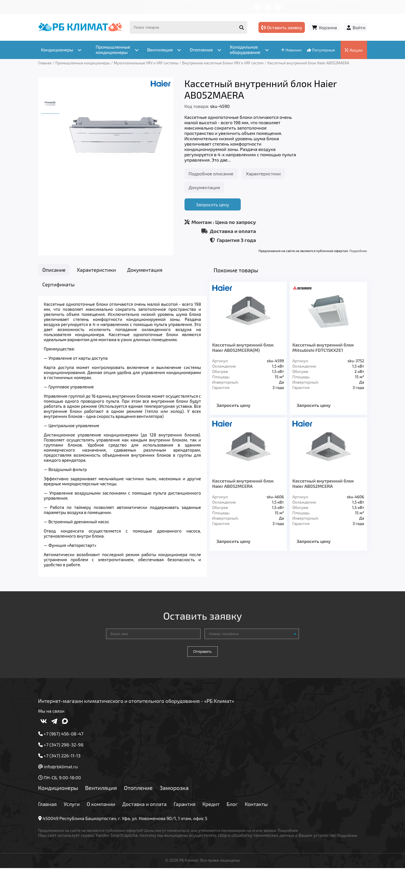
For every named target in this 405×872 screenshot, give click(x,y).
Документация (204, 187)
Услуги (70, 7)
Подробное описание (211, 173)
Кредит (191, 7)
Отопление (138, 791)
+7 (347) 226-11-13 (348, 7)
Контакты (230, 7)
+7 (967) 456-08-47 (306, 7)
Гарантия (168, 7)
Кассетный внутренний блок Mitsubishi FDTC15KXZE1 (323, 347)
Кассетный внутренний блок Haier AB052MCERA (243, 483)
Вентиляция (101, 791)
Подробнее (358, 251)
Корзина (328, 27)
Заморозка (174, 791)
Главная (49, 7)
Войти (359, 27)
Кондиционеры (58, 791)
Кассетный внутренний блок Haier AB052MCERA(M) (243, 347)
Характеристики (263, 173)
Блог (210, 7)
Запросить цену (212, 204)
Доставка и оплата (133, 7)
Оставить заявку (281, 27)
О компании (95, 7)
